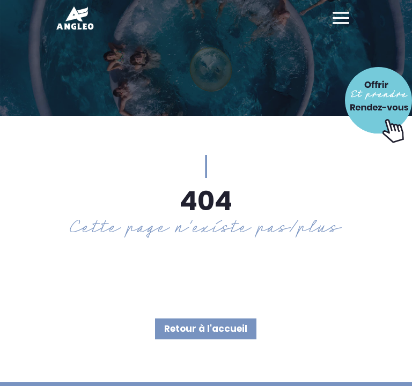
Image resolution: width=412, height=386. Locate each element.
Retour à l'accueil (205, 328)
